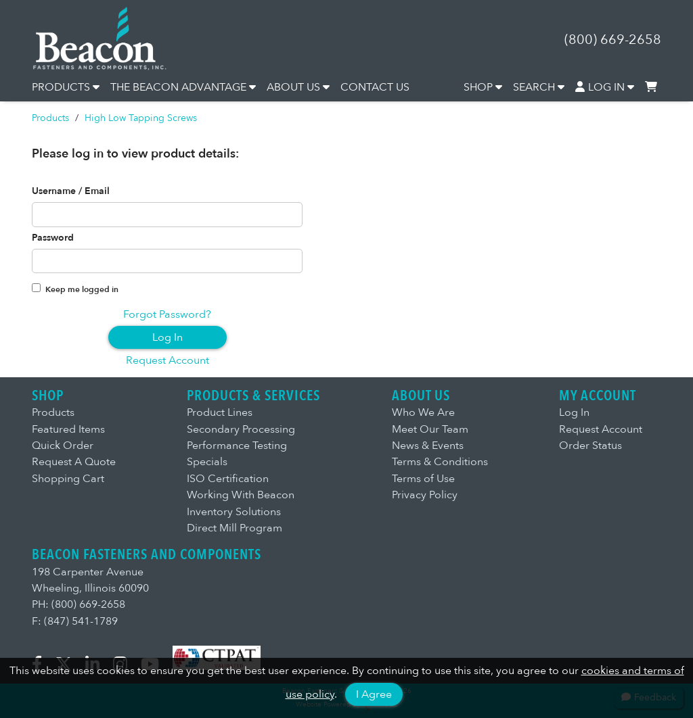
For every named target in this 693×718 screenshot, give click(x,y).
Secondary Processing (241, 429)
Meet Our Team (430, 429)
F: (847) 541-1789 (75, 621)
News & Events (428, 445)
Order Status (590, 445)
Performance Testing (237, 445)
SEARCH (538, 87)
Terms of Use (423, 478)
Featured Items (68, 429)
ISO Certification (228, 478)
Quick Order (62, 445)
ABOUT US (298, 87)
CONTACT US (374, 87)
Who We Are (423, 412)
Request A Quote (74, 461)
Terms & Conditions (440, 461)
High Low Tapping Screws (141, 118)
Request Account (167, 360)
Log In (167, 337)
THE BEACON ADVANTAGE (183, 87)
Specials (207, 461)
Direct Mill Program (234, 528)
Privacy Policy (424, 494)
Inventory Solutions (234, 511)
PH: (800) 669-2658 (78, 604)
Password (53, 238)
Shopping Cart (68, 478)
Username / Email (71, 191)
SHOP (483, 87)
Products (50, 118)
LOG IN (605, 87)
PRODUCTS (65, 87)
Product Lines (219, 412)
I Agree (374, 694)
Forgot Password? (167, 314)
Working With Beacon (240, 494)
